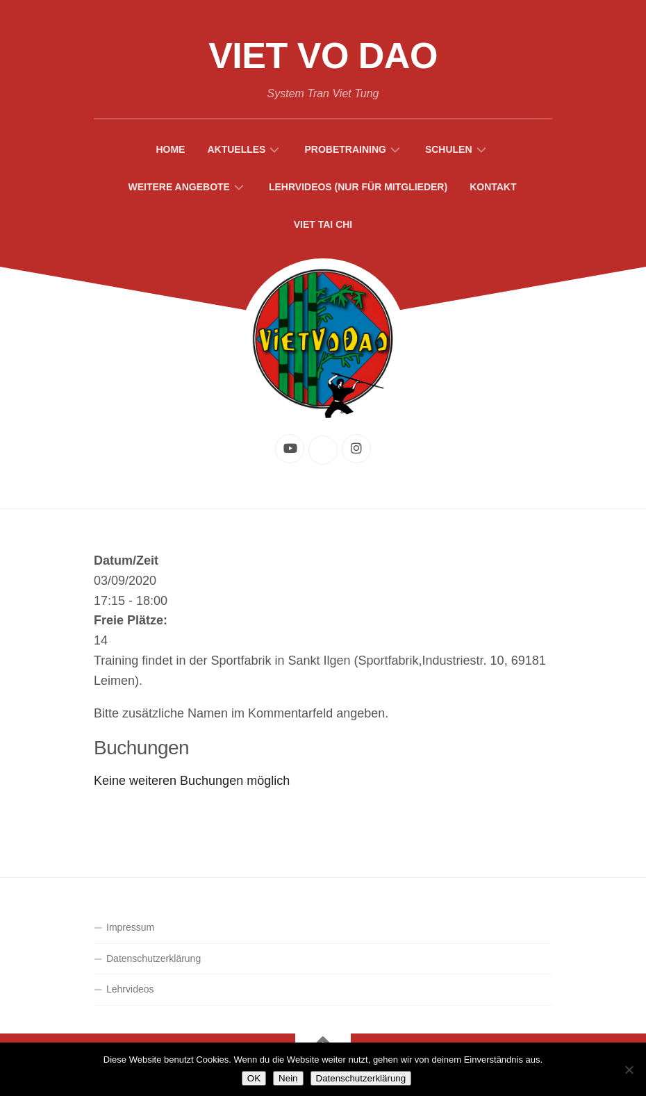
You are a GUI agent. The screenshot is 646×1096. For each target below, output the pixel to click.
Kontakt (493, 186)
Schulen (448, 149)
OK (253, 1078)
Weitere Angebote (179, 186)
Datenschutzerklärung (153, 958)
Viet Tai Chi (323, 224)
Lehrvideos (130, 989)
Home (170, 149)
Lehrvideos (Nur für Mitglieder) (358, 186)
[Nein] (629, 1070)
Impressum (130, 927)
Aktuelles (236, 149)
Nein (288, 1078)
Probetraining (345, 149)
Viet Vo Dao (323, 55)
